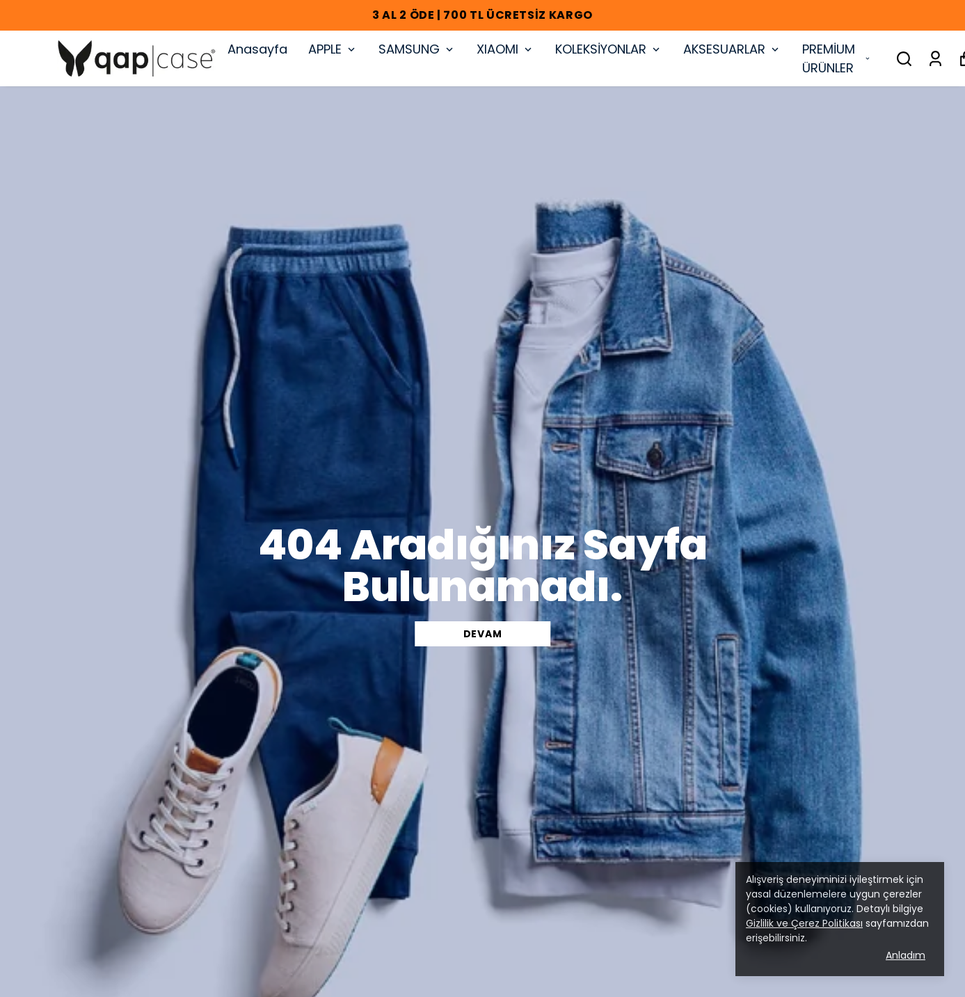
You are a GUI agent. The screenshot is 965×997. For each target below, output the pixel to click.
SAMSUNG (417, 49)
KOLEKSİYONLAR (608, 49)
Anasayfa (257, 49)
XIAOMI (505, 49)
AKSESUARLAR (732, 49)
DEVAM (482, 634)
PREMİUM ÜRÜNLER (836, 58)
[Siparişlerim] (935, 58)
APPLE (333, 49)
